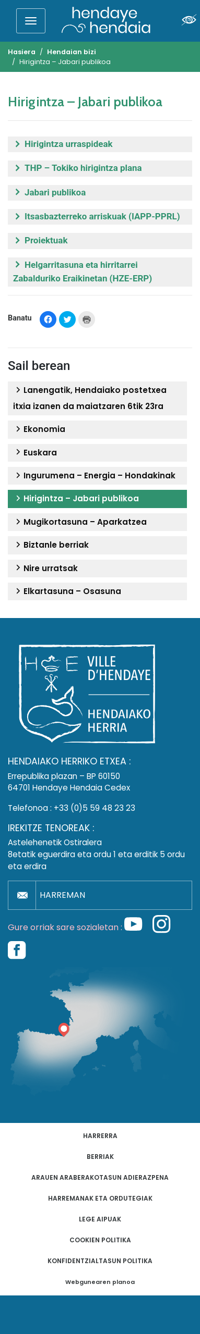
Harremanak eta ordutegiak (100, 1198)
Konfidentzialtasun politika (100, 1260)
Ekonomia (39, 429)
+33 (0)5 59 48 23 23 (94, 807)
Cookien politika (100, 1240)
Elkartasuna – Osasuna (67, 591)
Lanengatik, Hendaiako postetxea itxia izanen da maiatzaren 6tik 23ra (90, 398)
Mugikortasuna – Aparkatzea (80, 522)
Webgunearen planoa (100, 1282)
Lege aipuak (100, 1219)
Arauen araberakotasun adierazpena (100, 1177)
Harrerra (100, 1135)
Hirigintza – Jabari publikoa (76, 498)
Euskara (35, 453)
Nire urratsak (45, 568)
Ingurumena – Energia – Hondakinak (94, 475)
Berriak (100, 1156)
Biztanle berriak (51, 545)
